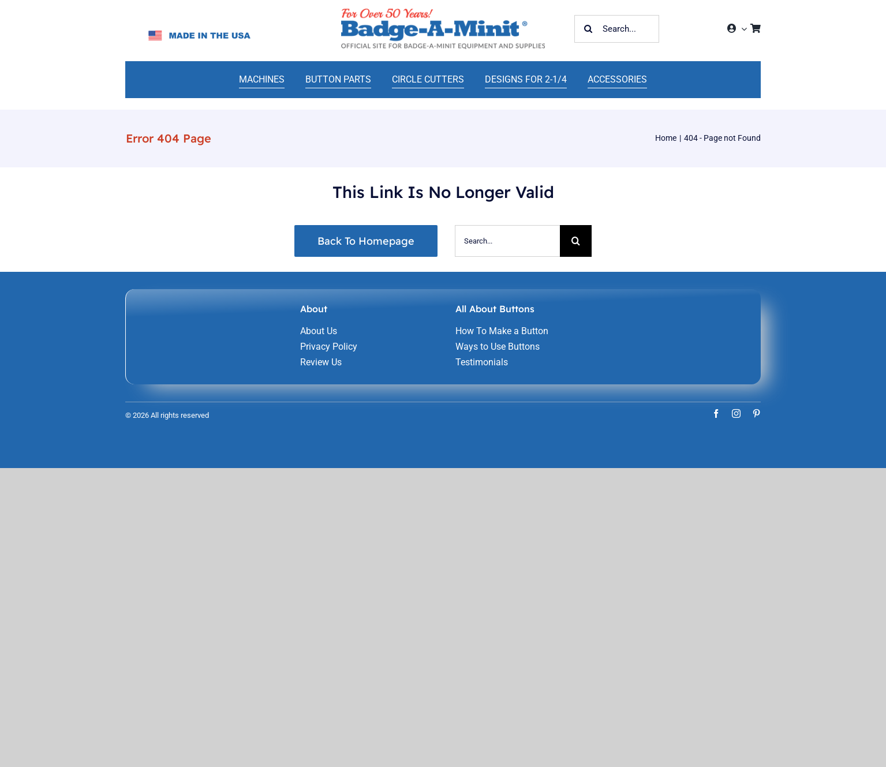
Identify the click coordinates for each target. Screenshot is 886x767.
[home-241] (442, 13)
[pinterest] (756, 413)
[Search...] (616, 29)
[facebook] (716, 413)
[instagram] (736, 413)
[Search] (588, 29)
